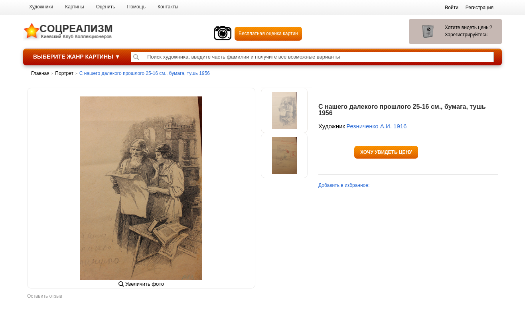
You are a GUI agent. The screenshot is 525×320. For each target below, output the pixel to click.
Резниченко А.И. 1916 (376, 126)
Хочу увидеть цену (386, 152)
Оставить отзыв (44, 296)
